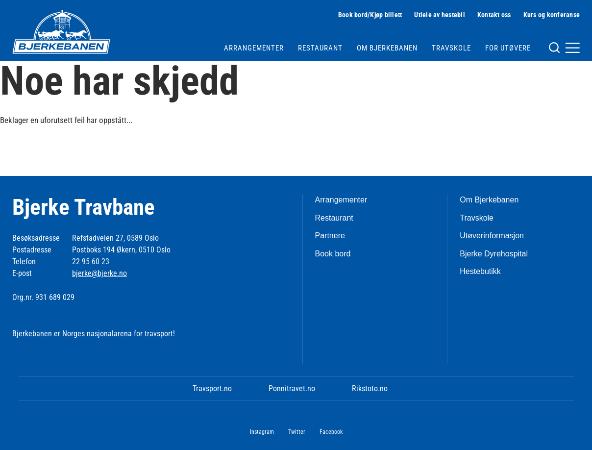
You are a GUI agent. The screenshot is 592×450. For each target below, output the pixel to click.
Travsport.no (212, 388)
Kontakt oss (494, 15)
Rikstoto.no (370, 388)
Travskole (451, 48)
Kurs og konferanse (551, 15)
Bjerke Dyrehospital (494, 254)
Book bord (333, 254)
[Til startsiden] (61, 32)
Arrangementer (254, 48)
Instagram (262, 431)
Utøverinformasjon (492, 235)
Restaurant (320, 48)
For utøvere (508, 48)
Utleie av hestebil (439, 15)
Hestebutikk (480, 271)
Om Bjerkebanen (387, 48)
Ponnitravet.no (292, 388)
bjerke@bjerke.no (99, 273)
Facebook (331, 431)
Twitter (296, 431)
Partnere (330, 235)
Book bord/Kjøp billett (370, 15)
